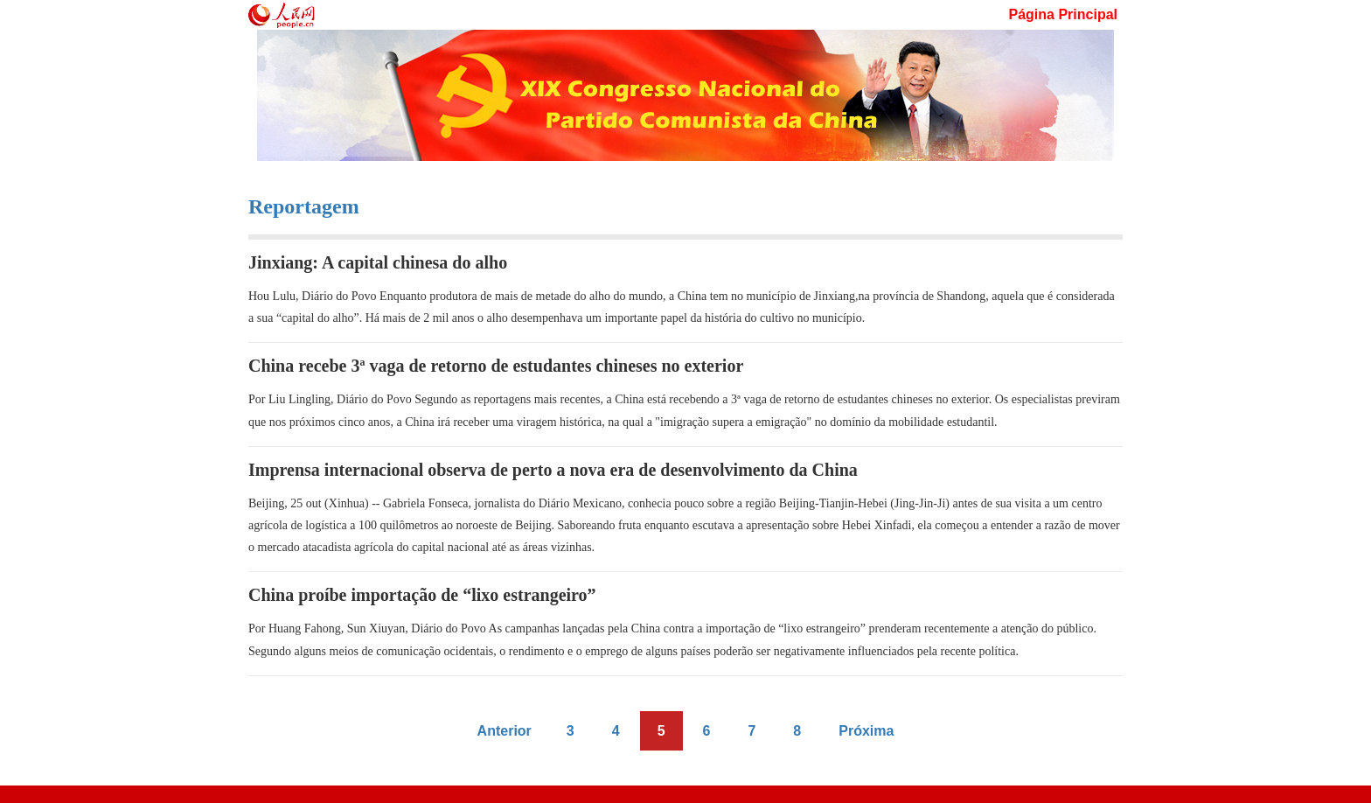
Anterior (504, 730)
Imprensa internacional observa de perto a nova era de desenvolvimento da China (553, 469)
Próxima (866, 730)
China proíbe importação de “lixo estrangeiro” (422, 594)
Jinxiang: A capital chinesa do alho (377, 262)
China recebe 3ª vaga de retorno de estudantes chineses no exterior (495, 365)
